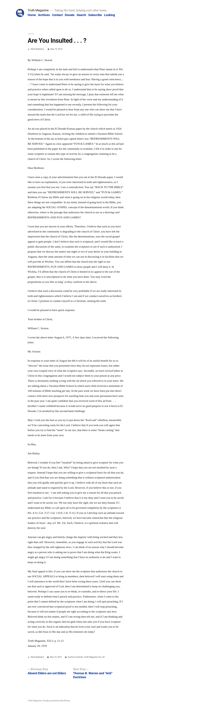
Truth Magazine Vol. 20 (94, 657)
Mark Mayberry (37, 49)
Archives (44, 15)
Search (81, 15)
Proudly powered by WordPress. (56, 700)
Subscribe (95, 15)
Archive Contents (75, 657)
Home (32, 15)
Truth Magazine (38, 10)
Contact (57, 15)
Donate (69, 15)
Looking (109, 15)
